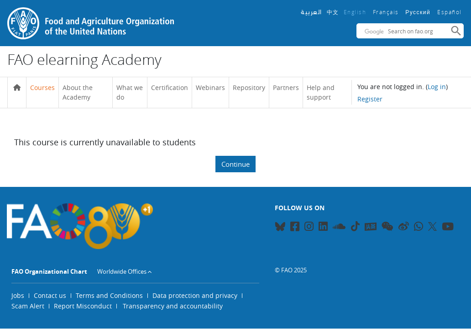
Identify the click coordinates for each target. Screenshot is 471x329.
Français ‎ (387, 12)
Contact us (50, 295)
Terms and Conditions (109, 295)
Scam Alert (27, 306)
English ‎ (356, 12)
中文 (333, 12)
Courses (42, 87)
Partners (286, 87)
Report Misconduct (83, 306)
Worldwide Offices (122, 271)
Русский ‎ (419, 12)
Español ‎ (450, 12)
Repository (249, 87)
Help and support (321, 92)
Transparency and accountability (173, 306)
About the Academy (78, 92)
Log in (437, 86)
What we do (129, 92)
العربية (311, 12)
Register (369, 99)
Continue (235, 164)
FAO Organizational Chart (49, 271)
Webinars (210, 87)
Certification (169, 87)
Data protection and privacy (194, 295)
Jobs (17, 295)
